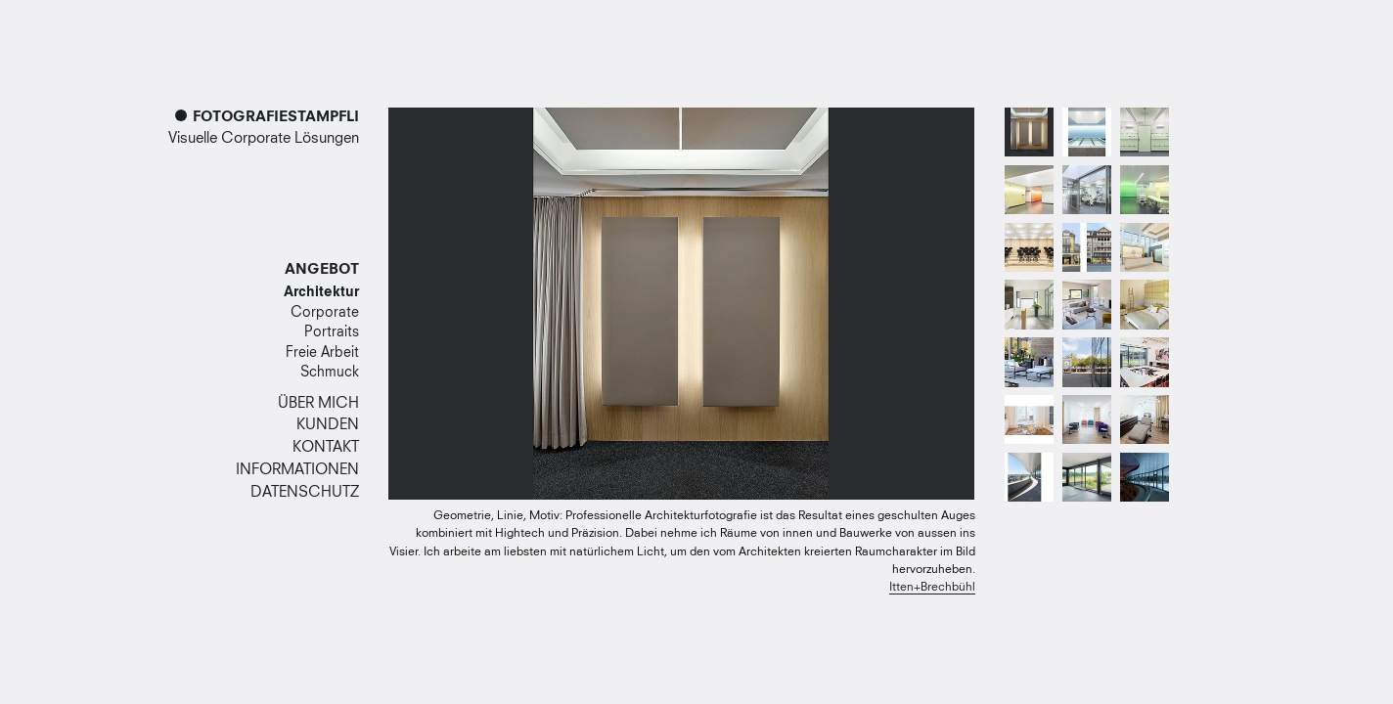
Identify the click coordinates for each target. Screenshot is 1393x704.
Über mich (318, 403)
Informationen (297, 469)
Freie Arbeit (322, 353)
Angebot (322, 270)
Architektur (321, 292)
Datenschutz (304, 492)
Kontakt (325, 447)
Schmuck (329, 372)
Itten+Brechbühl (932, 587)
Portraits (331, 332)
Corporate (325, 313)
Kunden (327, 425)
